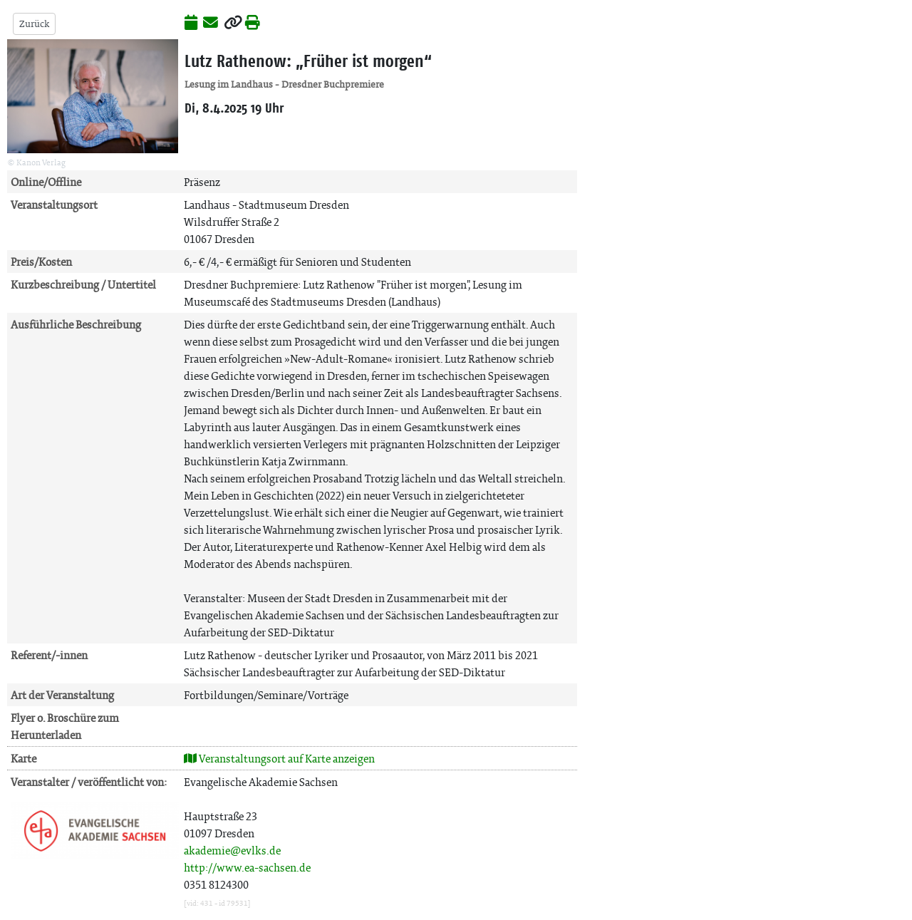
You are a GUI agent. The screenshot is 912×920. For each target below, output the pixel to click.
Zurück (34, 24)
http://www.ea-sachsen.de (247, 867)
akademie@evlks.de (232, 850)
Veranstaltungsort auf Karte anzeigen (279, 758)
